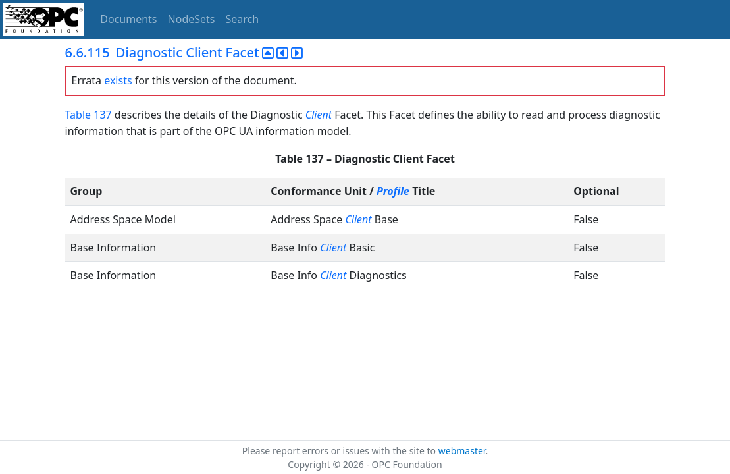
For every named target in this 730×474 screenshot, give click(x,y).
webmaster (462, 450)
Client (318, 114)
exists (118, 80)
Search (242, 19)
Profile (393, 191)
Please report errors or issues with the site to (340, 450)
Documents (128, 19)
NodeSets (191, 19)
